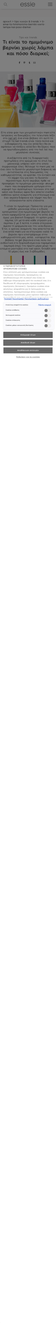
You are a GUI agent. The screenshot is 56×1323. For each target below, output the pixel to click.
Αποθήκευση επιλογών (28, 350)
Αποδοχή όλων (28, 343)
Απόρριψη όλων (28, 335)
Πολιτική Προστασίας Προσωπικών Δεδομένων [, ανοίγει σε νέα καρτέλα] (26, 299)
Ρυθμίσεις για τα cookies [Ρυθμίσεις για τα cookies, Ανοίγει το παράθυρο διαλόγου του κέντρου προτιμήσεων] (28, 357)
